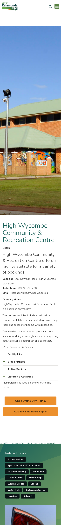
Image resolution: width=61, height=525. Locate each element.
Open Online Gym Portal (30, 401)
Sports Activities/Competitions (24, 465)
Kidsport (27, 496)
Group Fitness (15, 477)
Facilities (12, 496)
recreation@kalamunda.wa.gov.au (29, 293)
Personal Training (17, 471)
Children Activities (35, 490)
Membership (35, 477)
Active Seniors (15, 459)
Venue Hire (38, 471)
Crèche (34, 483)
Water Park (14, 490)
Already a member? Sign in (30, 411)
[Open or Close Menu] (57, 6)
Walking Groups (16, 483)
